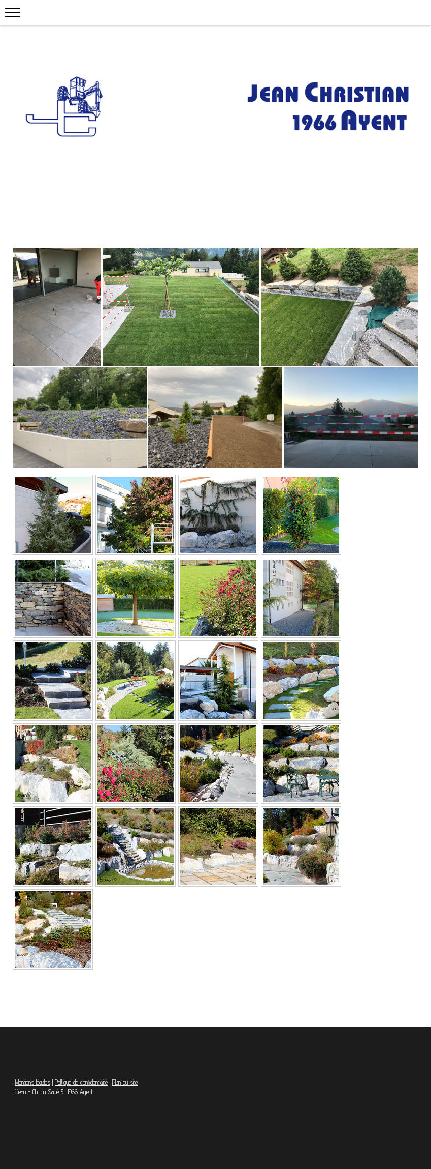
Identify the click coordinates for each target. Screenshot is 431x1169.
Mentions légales (32, 1082)
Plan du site (125, 1082)
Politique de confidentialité (81, 1082)
